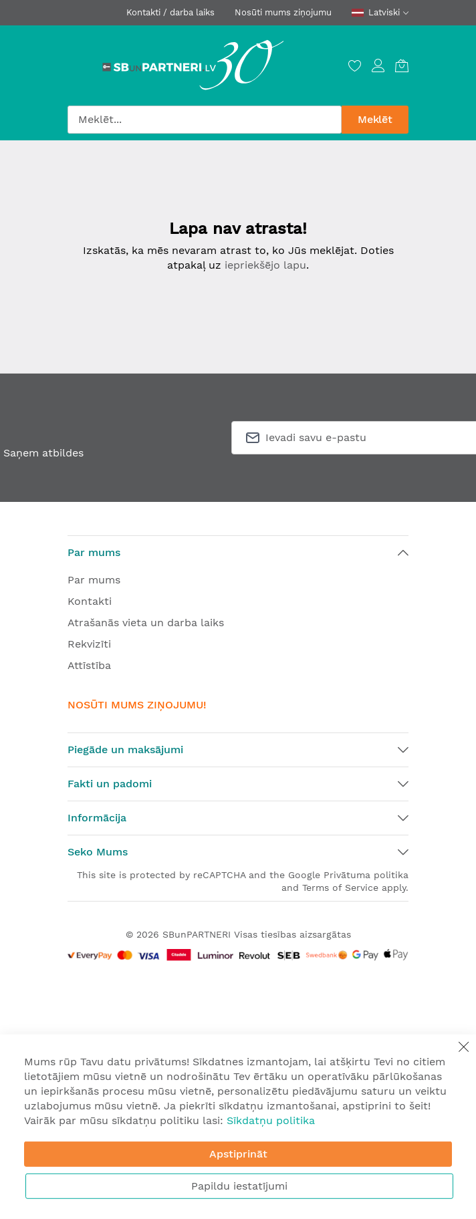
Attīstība (89, 665)
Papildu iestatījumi (239, 1186)
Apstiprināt (238, 1153)
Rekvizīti (89, 644)
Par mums (94, 579)
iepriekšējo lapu (265, 265)
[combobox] (205, 120)
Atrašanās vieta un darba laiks (146, 622)
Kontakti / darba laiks (170, 12)
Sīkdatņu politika (271, 1120)
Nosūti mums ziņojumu (283, 12)
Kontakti (90, 601)
